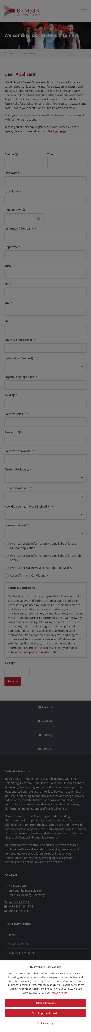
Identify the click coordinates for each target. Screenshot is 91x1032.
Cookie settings (45, 1023)
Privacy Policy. (59, 992)
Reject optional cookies (45, 1013)
